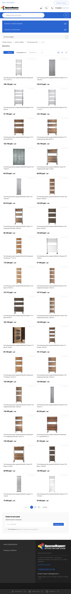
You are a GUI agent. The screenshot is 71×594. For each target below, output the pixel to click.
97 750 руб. (19, 115)
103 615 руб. (52, 86)
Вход (3, 2)
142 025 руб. (52, 205)
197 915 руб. (19, 294)
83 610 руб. (19, 205)
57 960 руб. (52, 264)
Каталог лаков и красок (35, 24)
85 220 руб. (52, 413)
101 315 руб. (52, 353)
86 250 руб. (19, 234)
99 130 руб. (52, 442)
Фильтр (8, 52)
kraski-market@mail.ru (51, 574)
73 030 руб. (19, 502)
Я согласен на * (23, 529)
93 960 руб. (52, 502)
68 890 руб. (52, 175)
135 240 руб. (19, 383)
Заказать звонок (61, 3)
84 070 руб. (19, 175)
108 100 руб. (19, 86)
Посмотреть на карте (44, 564)
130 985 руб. (19, 413)
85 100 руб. (19, 353)
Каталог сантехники (35, 30)
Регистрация (10, 2)
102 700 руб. (19, 145)
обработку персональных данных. (27, 529)
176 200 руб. (19, 264)
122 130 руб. (52, 115)
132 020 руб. (52, 234)
